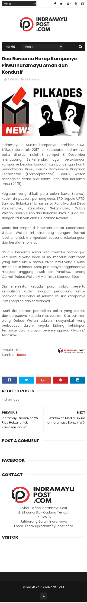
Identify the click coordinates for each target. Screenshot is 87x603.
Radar (21, 355)
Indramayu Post (52, 588)
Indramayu (33, 80)
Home (10, 47)
